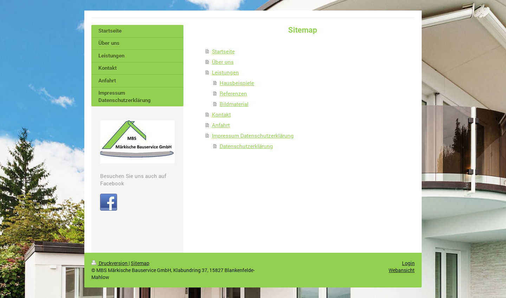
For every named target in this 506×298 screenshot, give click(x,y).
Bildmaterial (234, 103)
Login (408, 263)
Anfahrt (221, 124)
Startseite (223, 51)
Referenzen (233, 93)
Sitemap (140, 263)
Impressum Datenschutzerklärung (253, 135)
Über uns (223, 61)
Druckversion (110, 263)
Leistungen (225, 72)
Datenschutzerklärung (246, 146)
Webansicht (402, 270)
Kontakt (221, 114)
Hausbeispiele (237, 82)
